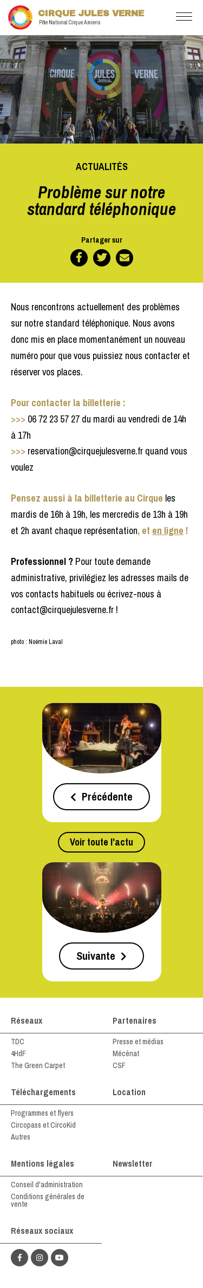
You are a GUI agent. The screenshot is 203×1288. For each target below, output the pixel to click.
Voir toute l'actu (101, 842)
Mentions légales (42, 1163)
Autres (20, 1137)
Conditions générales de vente (47, 1200)
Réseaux (26, 1020)
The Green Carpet (38, 1065)
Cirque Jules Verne (76, 17)
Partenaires (134, 1020)
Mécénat (126, 1053)
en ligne (168, 530)
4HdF (18, 1053)
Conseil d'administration (47, 1184)
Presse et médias (138, 1041)
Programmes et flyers (42, 1113)
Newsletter (133, 1163)
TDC (17, 1041)
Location (129, 1092)
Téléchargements (43, 1092)
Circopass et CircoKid (43, 1125)
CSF (119, 1065)
